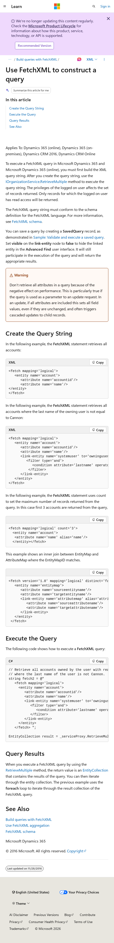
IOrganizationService (23, 181)
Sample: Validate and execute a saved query (68, 237)
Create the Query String (26, 108)
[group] (57, 461)
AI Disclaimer (18, 914)
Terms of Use (83, 922)
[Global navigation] (4, 6)
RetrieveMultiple (53, 181)
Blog (67, 914)
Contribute (87, 914)
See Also (15, 126)
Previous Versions (46, 914)
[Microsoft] (57, 6)
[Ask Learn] (79, 59)
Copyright (75, 850)
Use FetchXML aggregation (27, 825)
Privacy (14, 922)
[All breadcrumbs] (10, 59)
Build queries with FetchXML (36, 59)
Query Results (19, 120)
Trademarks (17, 928)
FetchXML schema (27, 221)
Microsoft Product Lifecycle (52, 25)
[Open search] (94, 6)
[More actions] (104, 59)
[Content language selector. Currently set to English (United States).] (30, 892)
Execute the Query (22, 114)
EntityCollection (95, 770)
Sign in (105, 6)
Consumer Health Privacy (47, 922)
